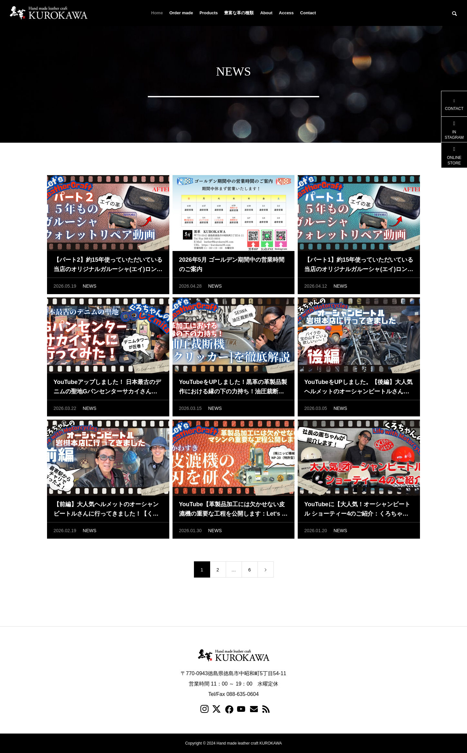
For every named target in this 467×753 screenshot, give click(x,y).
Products (208, 12)
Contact (308, 12)
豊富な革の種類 (239, 12)
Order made (181, 12)
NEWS (89, 286)
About (266, 12)
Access (286, 12)
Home (157, 12)
